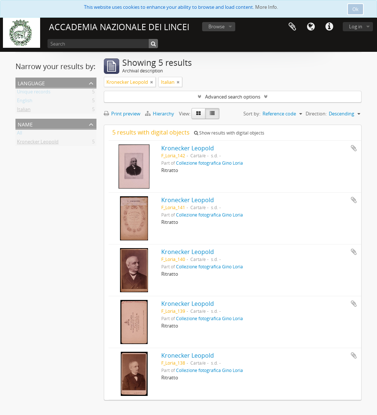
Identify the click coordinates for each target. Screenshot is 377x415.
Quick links (329, 27)
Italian (24, 110)
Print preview (122, 113)
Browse (216, 26)
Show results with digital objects (229, 133)
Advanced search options (232, 96)
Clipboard (292, 27)
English (24, 102)
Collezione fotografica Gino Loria (209, 163)
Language (311, 27)
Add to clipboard (353, 148)
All (19, 134)
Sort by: (251, 113)
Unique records (33, 93)
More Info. (266, 7)
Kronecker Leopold (38, 143)
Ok (355, 9)
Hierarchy (160, 113)
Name (25, 124)
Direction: (316, 113)
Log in (355, 26)
